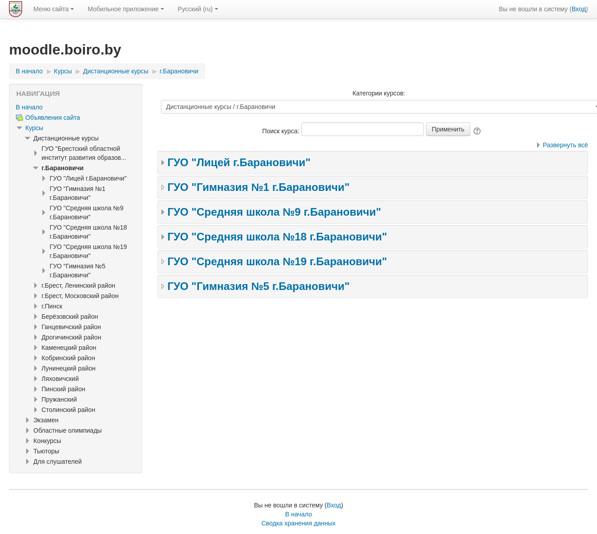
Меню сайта (53, 9)
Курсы (34, 127)
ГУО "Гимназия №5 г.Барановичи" (258, 286)
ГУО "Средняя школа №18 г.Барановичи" (277, 237)
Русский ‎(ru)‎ (198, 9)
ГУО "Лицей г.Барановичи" (238, 162)
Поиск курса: (281, 131)
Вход (579, 9)
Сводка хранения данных (299, 523)
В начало (29, 107)
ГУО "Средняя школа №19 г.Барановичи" (277, 261)
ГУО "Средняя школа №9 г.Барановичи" (274, 212)
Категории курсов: (379, 93)
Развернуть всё (565, 145)
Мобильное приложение (125, 9)
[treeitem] (76, 107)
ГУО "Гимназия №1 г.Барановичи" (258, 187)
